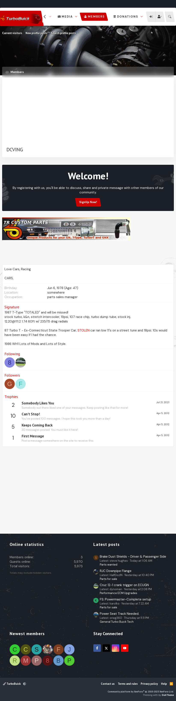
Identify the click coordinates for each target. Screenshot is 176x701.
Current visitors (12, 33)
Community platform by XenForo (141, 691)
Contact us (108, 684)
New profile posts (36, 33)
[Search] (170, 17)
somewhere (56, 292)
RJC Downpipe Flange (115, 571)
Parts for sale (108, 579)
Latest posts (106, 544)
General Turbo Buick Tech (117, 622)
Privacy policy (149, 684)
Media (67, 16)
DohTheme (168, 695)
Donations (127, 16)
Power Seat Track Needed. (119, 614)
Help (164, 684)
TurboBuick (12, 684)
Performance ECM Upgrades (118, 593)
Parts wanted (108, 564)
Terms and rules (128, 684)
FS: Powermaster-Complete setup (125, 599)
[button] (76, 16)
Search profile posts (63, 33)
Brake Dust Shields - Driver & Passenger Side (133, 556)
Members (96, 16)
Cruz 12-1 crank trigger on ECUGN (124, 585)
